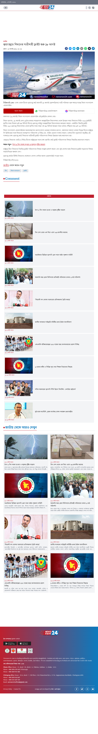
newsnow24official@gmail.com (17, 682)
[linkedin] (77, 48)
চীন (6, 171)
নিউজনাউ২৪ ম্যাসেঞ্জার (74, 111)
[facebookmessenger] (70, 48)
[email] (81, 48)
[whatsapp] (85, 48)
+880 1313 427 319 (14, 680)
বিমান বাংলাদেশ (15, 171)
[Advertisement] (49, 25)
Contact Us (17, 689)
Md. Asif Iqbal (55, 689)
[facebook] (66, 48)
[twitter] (74, 48)
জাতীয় (5, 41)
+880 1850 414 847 (14, 678)
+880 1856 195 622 (14, 669)
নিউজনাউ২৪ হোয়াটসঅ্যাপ (46, 111)
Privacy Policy (7, 689)
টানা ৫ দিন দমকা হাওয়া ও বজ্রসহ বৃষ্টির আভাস (29, 144)
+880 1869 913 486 (14, 672)
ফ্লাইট (25, 171)
